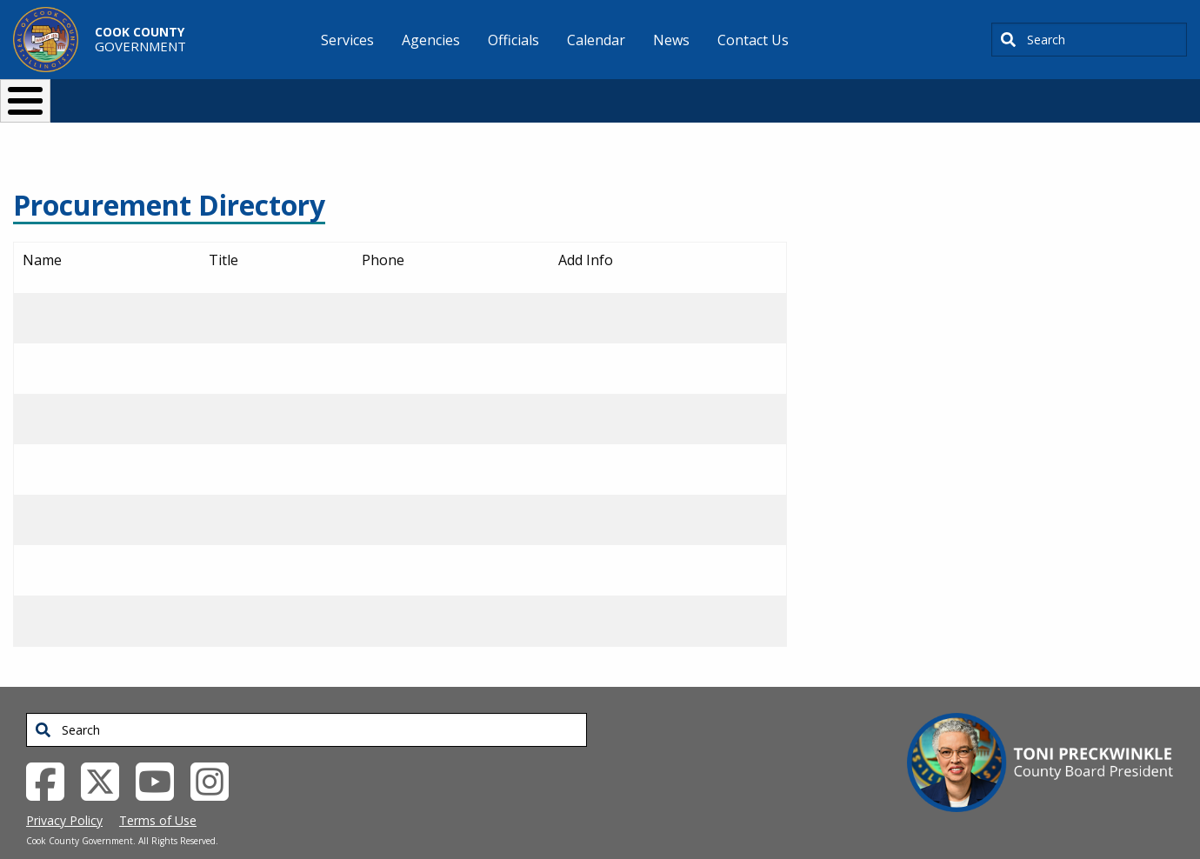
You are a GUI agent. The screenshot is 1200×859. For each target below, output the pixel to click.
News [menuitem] (671, 40)
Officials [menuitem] (513, 40)
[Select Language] (897, 93)
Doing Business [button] (553, 93)
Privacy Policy (64, 791)
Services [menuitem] (347, 40)
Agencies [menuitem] (431, 40)
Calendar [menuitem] (596, 40)
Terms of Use (158, 791)
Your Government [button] (701, 93)
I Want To (251, 93)
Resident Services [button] (415, 93)
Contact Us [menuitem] (753, 40)
